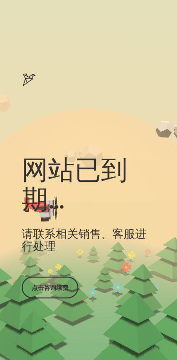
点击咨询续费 (50, 287)
